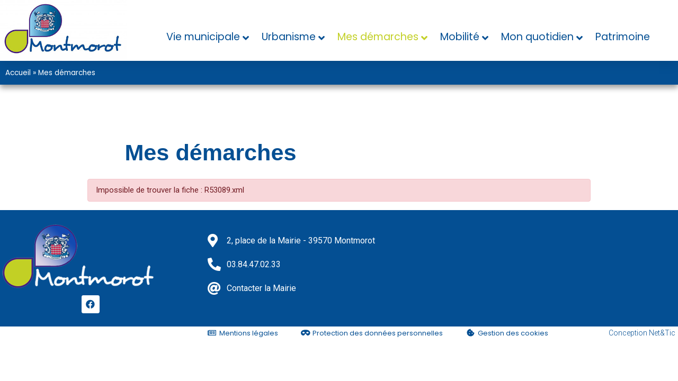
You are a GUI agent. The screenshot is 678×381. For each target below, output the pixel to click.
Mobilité (459, 37)
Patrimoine (622, 37)
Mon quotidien (537, 37)
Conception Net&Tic (642, 333)
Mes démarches (377, 37)
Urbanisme (289, 37)
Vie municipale (203, 37)
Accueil (18, 73)
